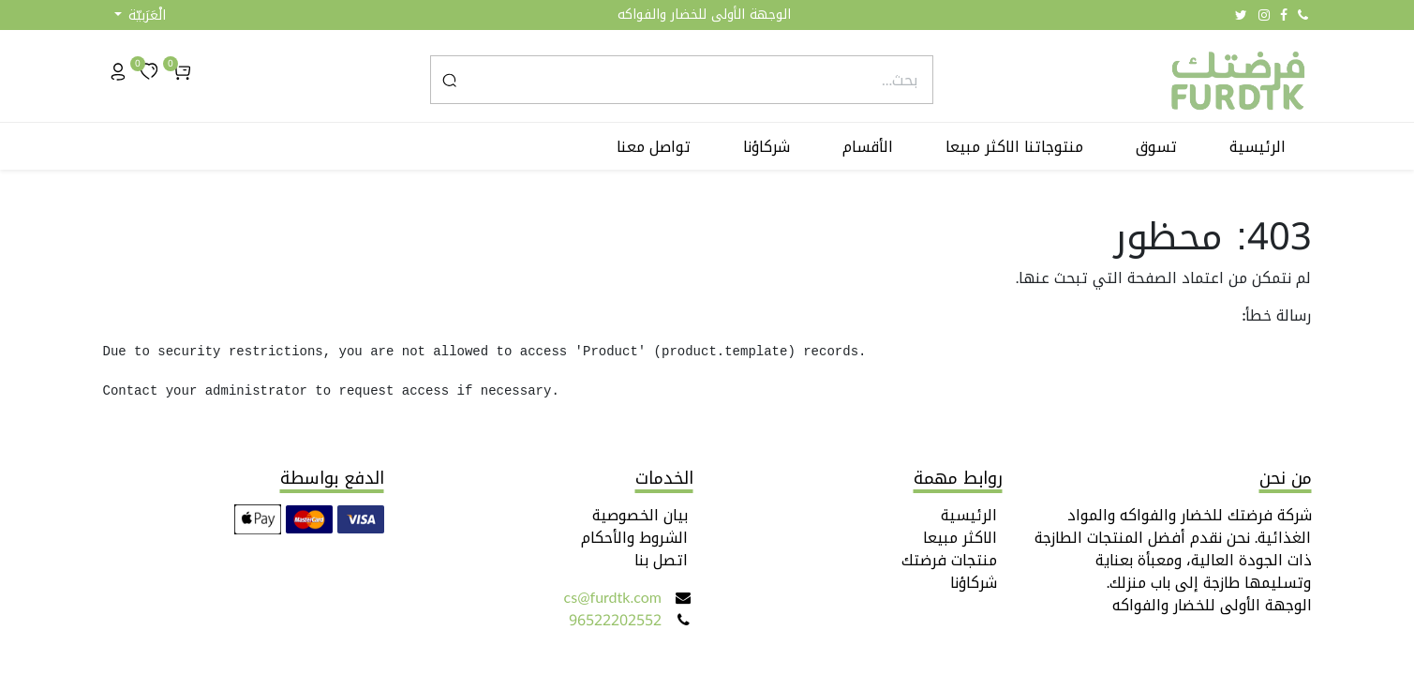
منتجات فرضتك (949, 560)
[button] (140, 15)
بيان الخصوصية (640, 515)
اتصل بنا (661, 560)
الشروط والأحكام (634, 537)
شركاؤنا (973, 582)
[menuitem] (1257, 147)
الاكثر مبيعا (960, 537)
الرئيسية (969, 515)
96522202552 (615, 620)
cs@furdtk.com (613, 597)
